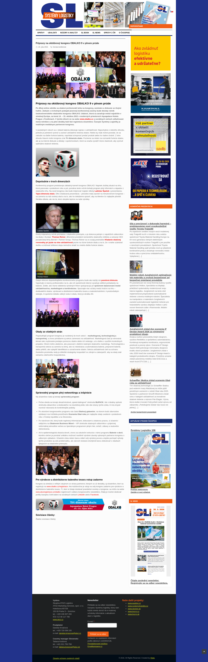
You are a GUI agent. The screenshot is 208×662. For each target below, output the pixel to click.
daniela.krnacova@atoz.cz (70, 633)
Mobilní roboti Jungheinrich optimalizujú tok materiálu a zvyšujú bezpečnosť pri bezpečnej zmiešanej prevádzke (150, 277)
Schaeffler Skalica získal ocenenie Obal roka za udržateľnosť (150, 381)
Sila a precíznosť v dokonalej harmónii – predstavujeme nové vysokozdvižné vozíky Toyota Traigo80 (150, 226)
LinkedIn (81, 495)
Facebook (94, 495)
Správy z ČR (109, 33)
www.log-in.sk (133, 614)
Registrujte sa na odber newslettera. (149, 583)
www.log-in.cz (133, 611)
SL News (96, 33)
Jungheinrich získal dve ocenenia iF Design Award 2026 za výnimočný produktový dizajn (148, 331)
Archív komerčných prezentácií (143, 412)
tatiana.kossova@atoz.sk (69, 647)
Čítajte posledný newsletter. (145, 580)
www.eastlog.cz (134, 603)
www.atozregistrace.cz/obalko (48, 492)
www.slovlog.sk (134, 609)
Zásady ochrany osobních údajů (66, 658)
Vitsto (152, 658)
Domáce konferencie (59, 47)
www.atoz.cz (58, 619)
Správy (40, 33)
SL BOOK (85, 33)
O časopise (124, 33)
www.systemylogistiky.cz (138, 606)
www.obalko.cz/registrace (57, 486)
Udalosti (52, 33)
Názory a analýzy (69, 33)
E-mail (91, 621)
